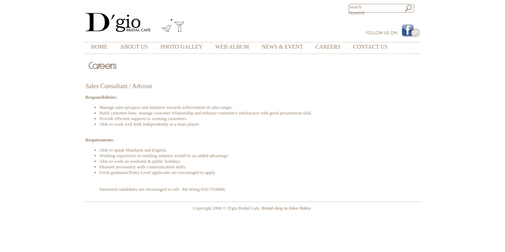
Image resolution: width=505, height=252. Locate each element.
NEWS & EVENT (282, 47)
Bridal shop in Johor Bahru (286, 208)
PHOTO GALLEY (181, 47)
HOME (99, 47)
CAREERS (328, 47)
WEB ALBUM (232, 47)
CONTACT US (370, 47)
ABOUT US (134, 47)
